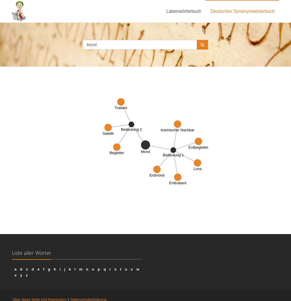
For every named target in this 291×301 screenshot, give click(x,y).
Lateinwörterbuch (183, 11)
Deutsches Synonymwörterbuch (243, 11)
